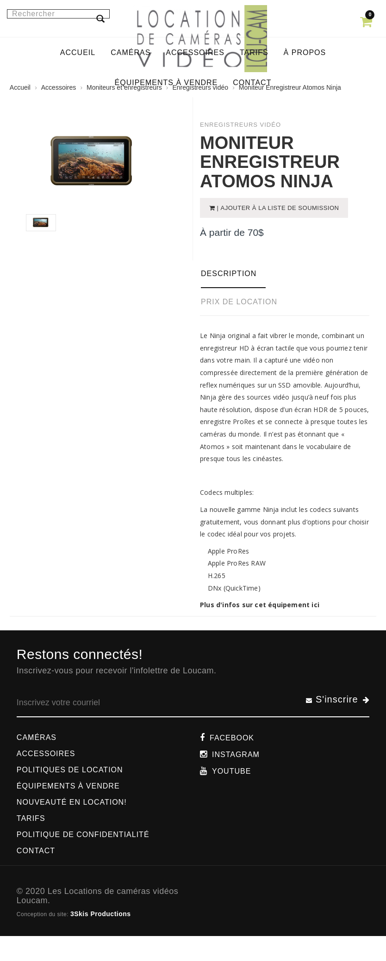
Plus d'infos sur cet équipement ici (259, 604)
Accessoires (46, 754)
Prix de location (239, 302)
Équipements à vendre (68, 786)
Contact (36, 851)
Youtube (231, 771)
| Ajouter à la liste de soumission (277, 207)
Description (228, 273)
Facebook (232, 738)
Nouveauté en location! (72, 802)
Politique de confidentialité (83, 834)
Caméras (36, 737)
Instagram (236, 754)
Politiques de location (70, 770)
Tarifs (31, 818)
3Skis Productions (100, 914)
